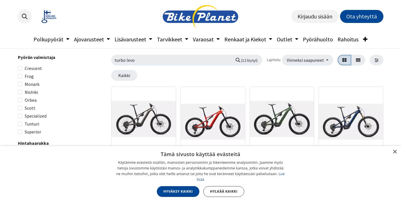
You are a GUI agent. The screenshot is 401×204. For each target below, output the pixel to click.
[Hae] (246, 60)
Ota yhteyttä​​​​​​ (361, 16)
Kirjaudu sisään (314, 16)
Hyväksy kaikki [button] (178, 191)
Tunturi (32, 124)
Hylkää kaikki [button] (223, 191)
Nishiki (31, 92)
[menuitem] (51, 39)
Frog (29, 76)
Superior (33, 132)
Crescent (33, 68)
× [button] (394, 152)
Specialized (36, 116)
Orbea (31, 100)
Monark (32, 84)
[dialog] (200, 175)
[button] (25, 16)
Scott (30, 108)
